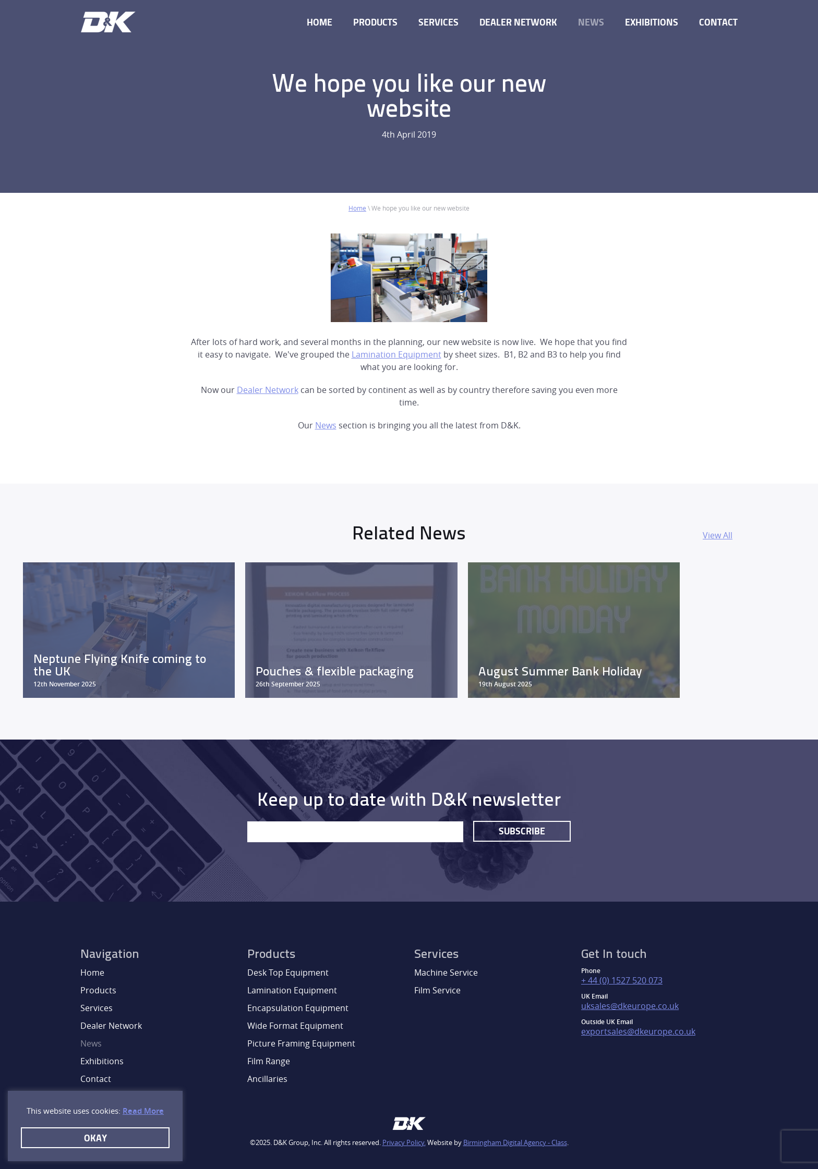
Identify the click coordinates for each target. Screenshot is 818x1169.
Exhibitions (651, 22)
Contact (718, 22)
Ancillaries (267, 1079)
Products (375, 22)
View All (717, 535)
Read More (143, 1110)
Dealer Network (518, 22)
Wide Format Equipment (295, 1025)
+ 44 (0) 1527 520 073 (622, 980)
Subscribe (522, 831)
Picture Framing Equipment (301, 1043)
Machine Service (446, 972)
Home (319, 22)
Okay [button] (95, 1138)
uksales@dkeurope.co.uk (630, 1006)
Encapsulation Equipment (297, 1008)
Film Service (437, 990)
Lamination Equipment (396, 354)
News (591, 22)
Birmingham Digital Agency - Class (515, 1142)
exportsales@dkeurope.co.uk (638, 1031)
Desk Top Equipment (288, 972)
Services (438, 22)
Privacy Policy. (404, 1142)
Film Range (268, 1061)
